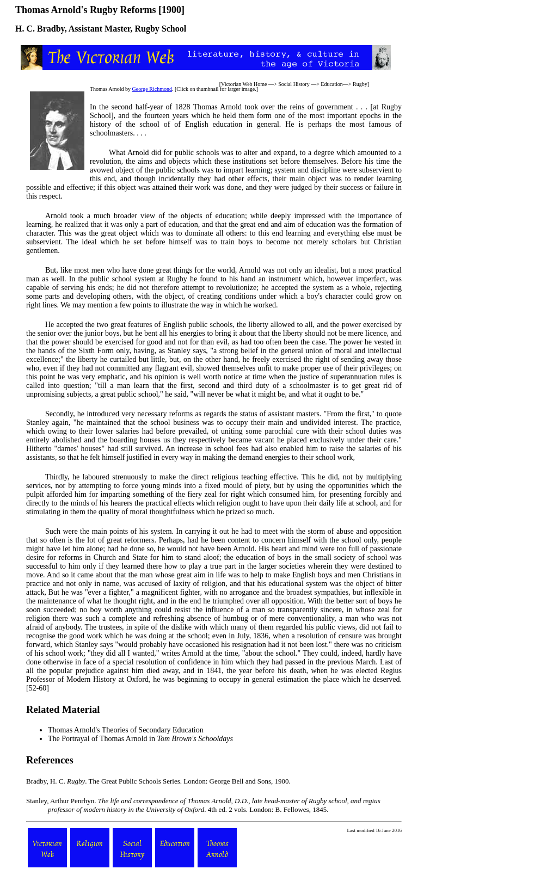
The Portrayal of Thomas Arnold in (140, 739)
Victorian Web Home (244, 84)
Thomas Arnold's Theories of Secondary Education (126, 730)
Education (332, 84)
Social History (294, 84)
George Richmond (152, 89)
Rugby (360, 84)
